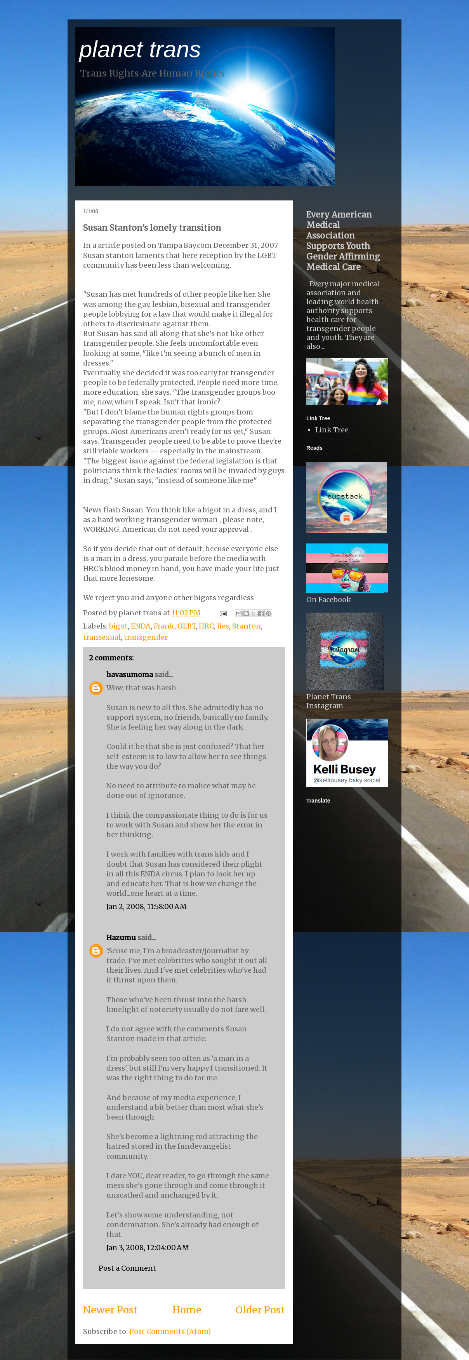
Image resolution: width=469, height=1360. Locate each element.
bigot (118, 626)
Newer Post (110, 1310)
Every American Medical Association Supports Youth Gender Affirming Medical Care (343, 240)
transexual (102, 637)
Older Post (260, 1310)
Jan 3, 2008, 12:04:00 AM (147, 1247)
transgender (146, 637)
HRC (206, 626)
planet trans (140, 49)
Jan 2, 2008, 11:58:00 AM (146, 906)
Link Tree (332, 429)
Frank (164, 626)
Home (186, 1310)
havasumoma (129, 674)
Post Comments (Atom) (170, 1331)
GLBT (186, 626)
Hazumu (121, 937)
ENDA (141, 626)
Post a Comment (127, 1268)
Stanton (246, 626)
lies (223, 626)
